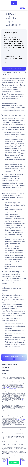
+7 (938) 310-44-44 (9, 446)
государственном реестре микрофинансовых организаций (13, 433)
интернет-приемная (6, 403)
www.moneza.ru (14, 388)
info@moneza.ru (18, 446)
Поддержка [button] (5, 367)
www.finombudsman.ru (20, 419)
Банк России (22, 402)
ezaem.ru (10, 63)
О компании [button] (5, 370)
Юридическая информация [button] (10, 364)
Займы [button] (4, 373)
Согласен (14, 462)
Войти (22, 8)
